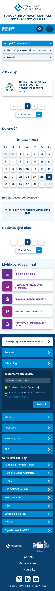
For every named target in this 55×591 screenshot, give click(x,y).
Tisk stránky (27, 569)
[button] (27, 43)
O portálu (27, 557)
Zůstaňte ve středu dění (19, 374)
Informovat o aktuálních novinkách (27, 392)
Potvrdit (42, 404)
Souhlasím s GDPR (19, 396)
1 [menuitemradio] (27, 106)
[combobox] (29, 115)
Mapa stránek (27, 563)
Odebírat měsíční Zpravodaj (24, 387)
